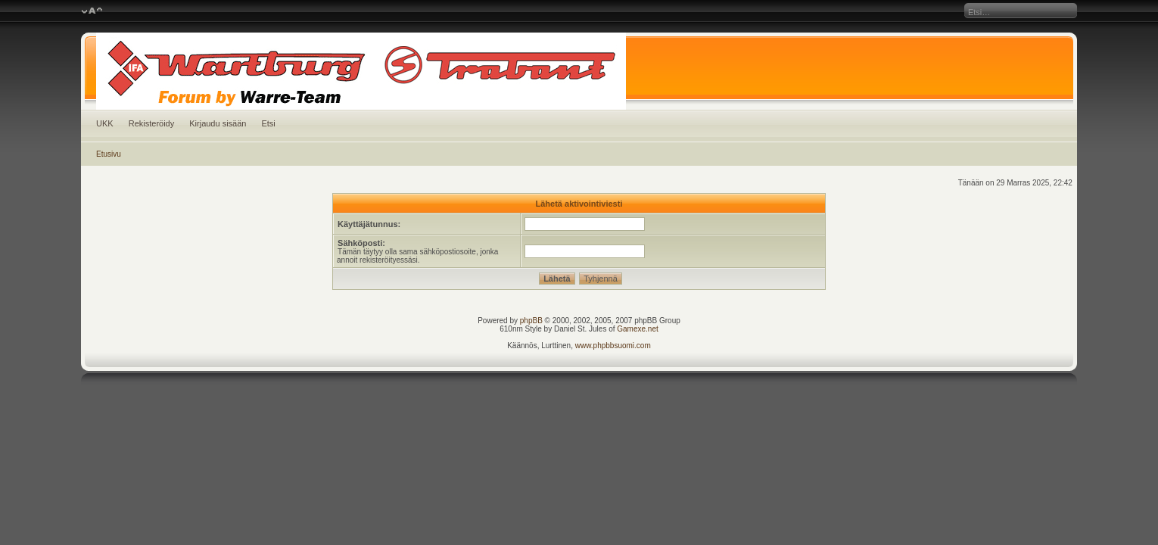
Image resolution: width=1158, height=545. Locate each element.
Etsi (268, 123)
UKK (105, 123)
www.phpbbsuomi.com (613, 345)
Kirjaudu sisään (217, 123)
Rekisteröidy (152, 123)
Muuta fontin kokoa (92, 11)
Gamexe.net (637, 329)
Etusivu (108, 154)
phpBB (531, 320)
